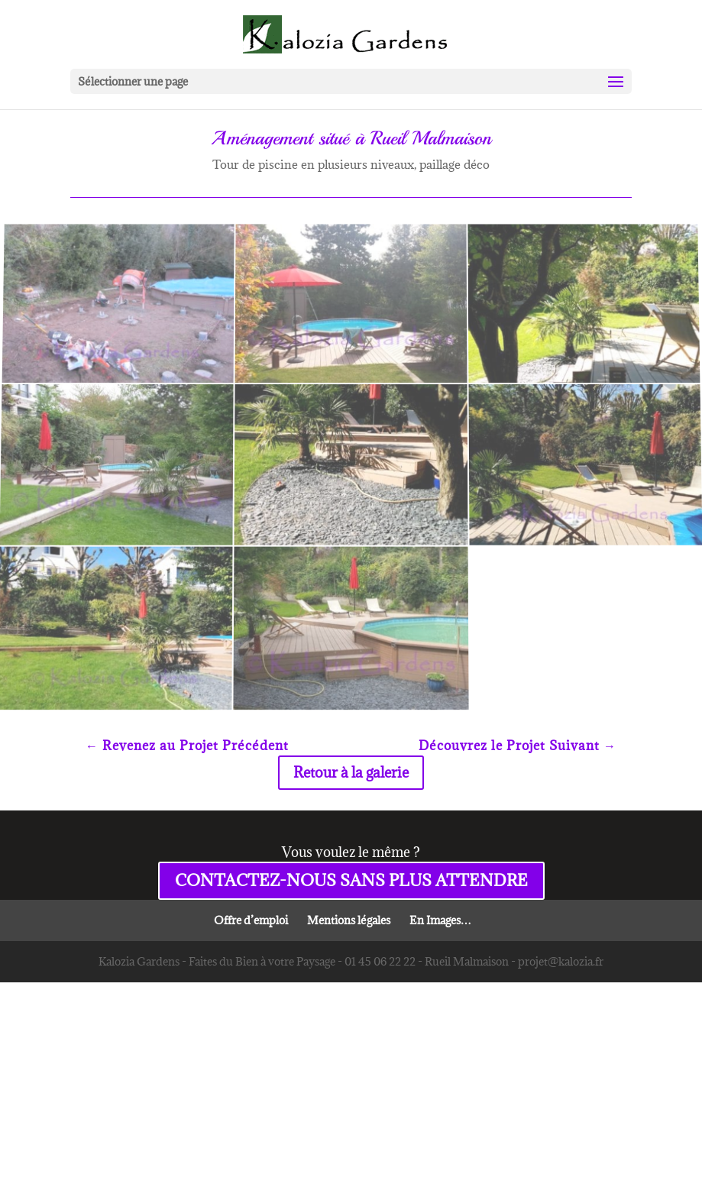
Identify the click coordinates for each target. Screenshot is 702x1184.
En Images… (440, 920)
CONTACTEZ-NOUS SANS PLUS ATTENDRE (351, 880)
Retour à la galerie (351, 772)
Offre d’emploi (251, 920)
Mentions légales (348, 920)
